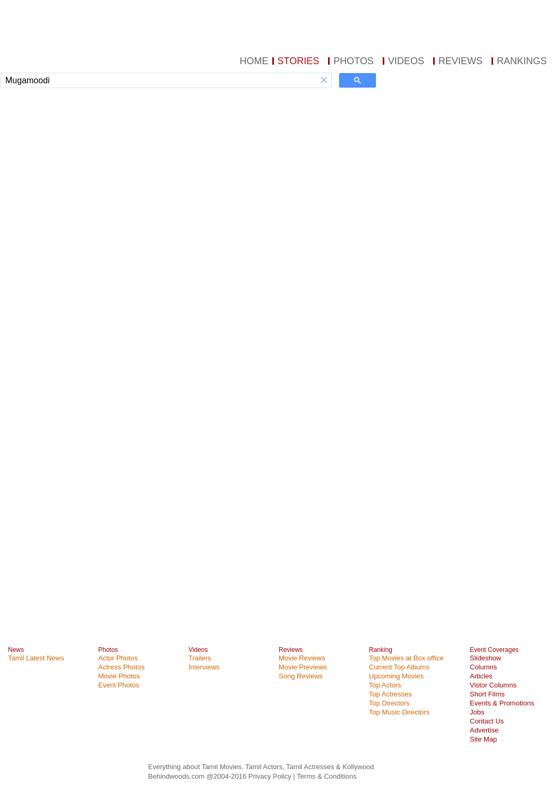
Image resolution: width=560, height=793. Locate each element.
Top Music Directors (399, 712)
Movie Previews (303, 667)
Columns (483, 667)
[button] (323, 80)
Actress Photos (121, 667)
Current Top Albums (399, 667)
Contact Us (487, 721)
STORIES (299, 61)
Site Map (483, 739)
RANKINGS (522, 61)
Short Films (487, 694)
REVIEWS (460, 61)
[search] (158, 80)
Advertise (484, 730)
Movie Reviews (302, 658)
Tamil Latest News (36, 658)
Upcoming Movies (396, 676)
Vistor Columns (493, 685)
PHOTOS (353, 61)
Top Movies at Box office (406, 658)
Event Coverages (494, 649)
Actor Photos (117, 658)
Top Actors (385, 685)
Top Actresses (390, 694)
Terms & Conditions (327, 776)
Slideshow (485, 658)
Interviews (204, 667)
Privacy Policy (271, 776)
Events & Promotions (502, 703)
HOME (254, 61)
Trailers (199, 658)
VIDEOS (406, 61)
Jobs (477, 712)
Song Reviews (301, 676)
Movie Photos (119, 676)
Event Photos (118, 685)
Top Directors (389, 703)
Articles (481, 676)
